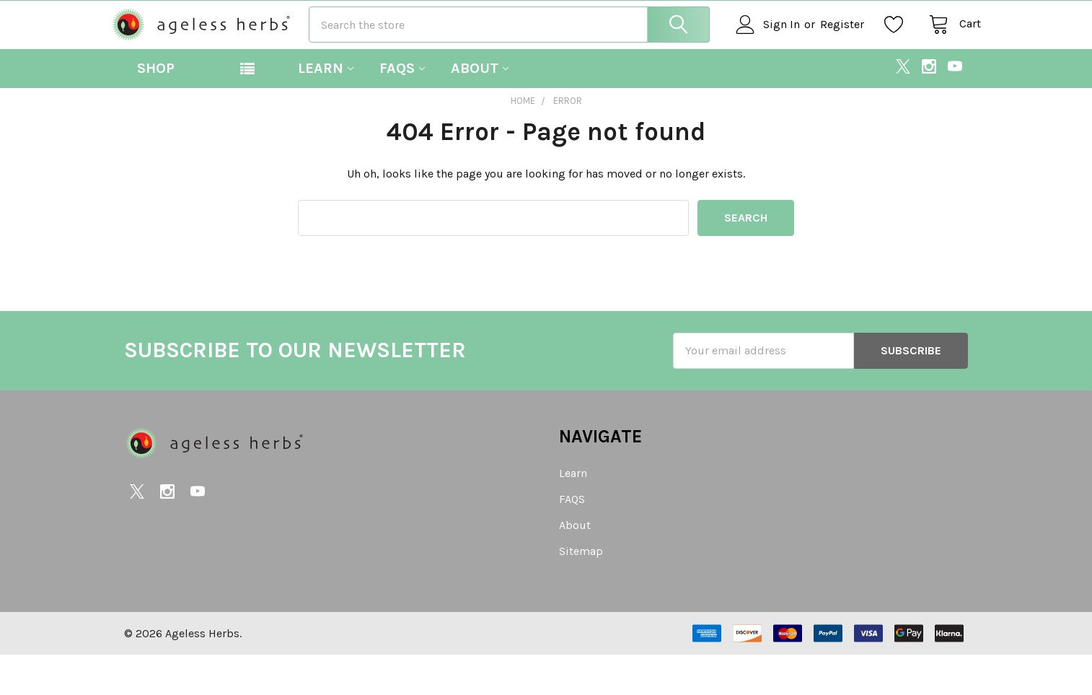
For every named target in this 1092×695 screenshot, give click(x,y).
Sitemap (581, 591)
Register (829, 44)
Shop (156, 108)
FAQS (402, 108)
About (479, 108)
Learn (325, 108)
